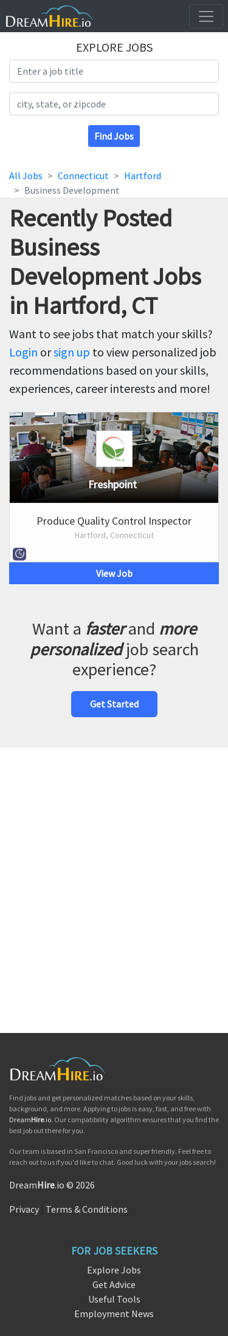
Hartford (142, 175)
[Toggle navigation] (206, 16)
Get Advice (114, 1284)
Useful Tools (114, 1299)
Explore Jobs (114, 1270)
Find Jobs (114, 136)
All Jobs (26, 175)
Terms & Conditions (87, 1209)
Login (23, 352)
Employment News (114, 1313)
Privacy (24, 1209)
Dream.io (30, 1119)
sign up (72, 352)
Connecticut (83, 175)
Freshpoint (112, 484)
